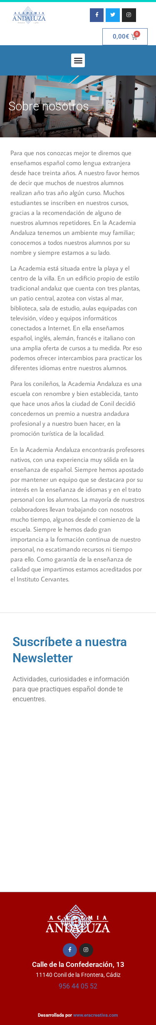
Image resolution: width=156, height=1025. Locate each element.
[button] (78, 60)
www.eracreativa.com (95, 1015)
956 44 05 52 (78, 986)
